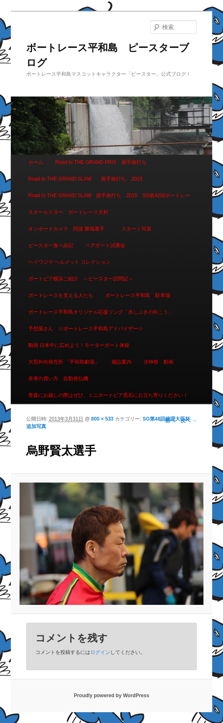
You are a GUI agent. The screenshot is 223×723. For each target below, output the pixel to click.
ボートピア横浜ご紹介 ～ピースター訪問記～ (80, 279)
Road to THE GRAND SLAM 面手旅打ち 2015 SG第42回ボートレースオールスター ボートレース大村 (109, 204)
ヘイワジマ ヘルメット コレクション (69, 262)
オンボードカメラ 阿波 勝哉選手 (68, 229)
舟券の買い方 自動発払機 (58, 378)
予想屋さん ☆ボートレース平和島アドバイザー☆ (85, 329)
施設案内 (121, 362)
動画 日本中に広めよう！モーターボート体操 (78, 345)
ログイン (100, 652)
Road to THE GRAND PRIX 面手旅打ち (100, 162)
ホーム (35, 162)
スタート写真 (136, 229)
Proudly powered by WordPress (111, 695)
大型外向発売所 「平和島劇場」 (63, 362)
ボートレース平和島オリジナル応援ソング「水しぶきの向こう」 (100, 312)
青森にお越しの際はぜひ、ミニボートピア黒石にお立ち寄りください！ (108, 395)
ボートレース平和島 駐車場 (137, 295)
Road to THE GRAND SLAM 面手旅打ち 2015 (85, 179)
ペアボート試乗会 (105, 245)
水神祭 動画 (158, 362)
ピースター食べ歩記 (50, 245)
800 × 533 (102, 419)
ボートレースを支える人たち (60, 295)
